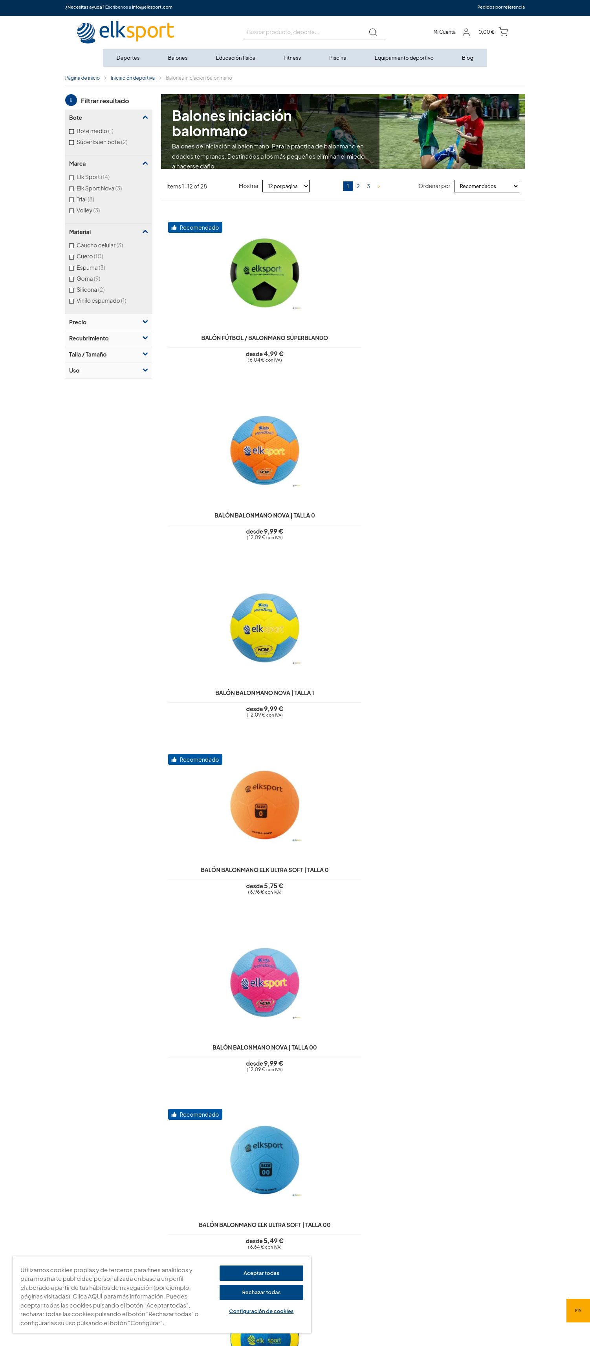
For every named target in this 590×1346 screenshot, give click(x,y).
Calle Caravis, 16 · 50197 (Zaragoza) (400, 1225)
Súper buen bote (112, 141)
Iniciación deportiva (133, 78)
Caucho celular (110, 245)
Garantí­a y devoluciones (261, 1232)
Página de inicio (82, 78)
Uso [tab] (74, 370)
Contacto (244, 1254)
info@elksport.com (152, 6)
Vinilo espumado (110, 300)
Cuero (100, 256)
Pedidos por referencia (501, 6)
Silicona (101, 289)
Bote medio (104, 130)
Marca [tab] (77, 163)
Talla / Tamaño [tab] (87, 354)
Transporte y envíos (256, 1243)
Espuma (101, 267)
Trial (96, 199)
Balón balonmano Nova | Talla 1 (461, 338)
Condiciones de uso (257, 1221)
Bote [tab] (75, 117)
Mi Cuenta (444, 32)
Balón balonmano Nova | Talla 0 (341, 338)
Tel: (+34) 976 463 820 (384, 1265)
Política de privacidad (258, 1198)
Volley (98, 210)
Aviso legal (245, 1187)
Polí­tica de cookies (255, 1209)
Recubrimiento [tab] (89, 338)
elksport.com (374, 1213)
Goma (99, 278)
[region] (162, 1295)
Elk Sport (103, 176)
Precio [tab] (77, 322)
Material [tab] (80, 231)
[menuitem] (128, 58)
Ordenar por (434, 185)
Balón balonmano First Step (221, 903)
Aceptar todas (261, 1273)
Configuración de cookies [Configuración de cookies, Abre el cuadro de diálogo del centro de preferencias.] (261, 1311)
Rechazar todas (261, 1292)
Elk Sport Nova (109, 188)
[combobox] (314, 32)
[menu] (295, 58)
